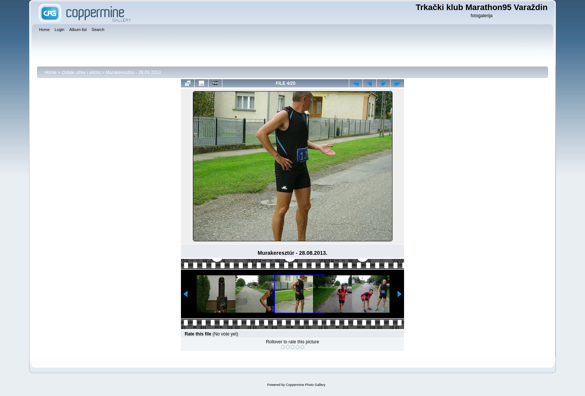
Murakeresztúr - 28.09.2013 (133, 72)
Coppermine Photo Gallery (305, 385)
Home (50, 72)
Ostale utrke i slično (81, 72)
